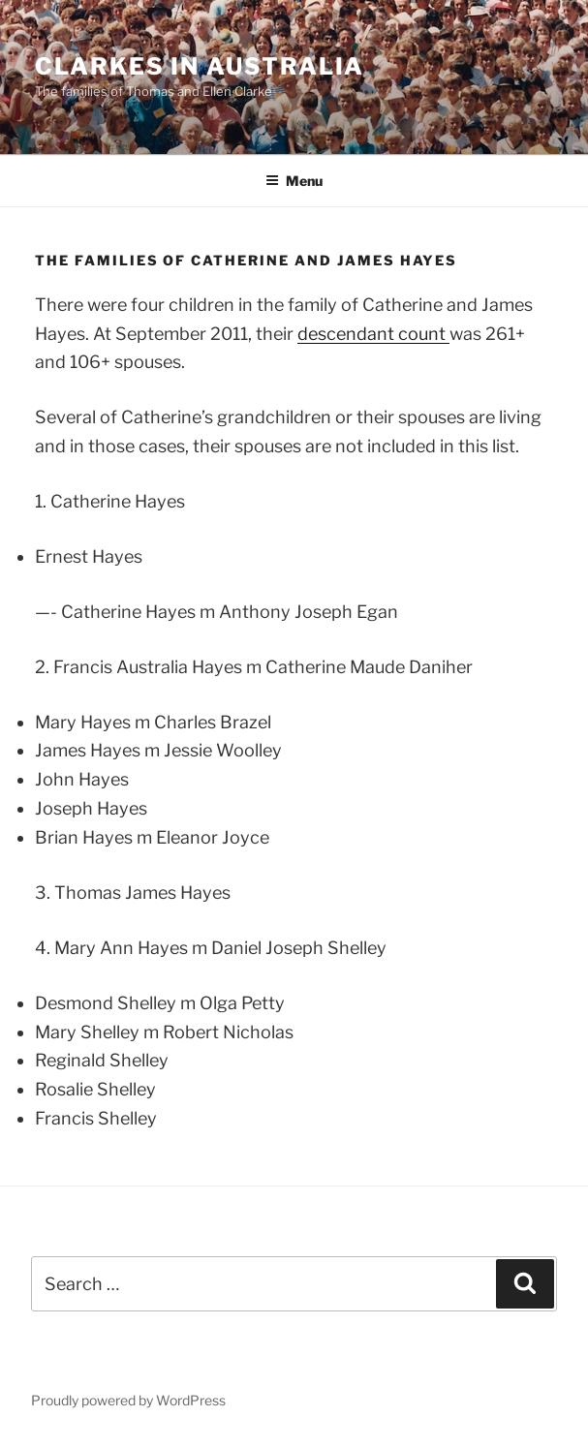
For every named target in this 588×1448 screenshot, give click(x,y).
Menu (294, 180)
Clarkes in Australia (199, 66)
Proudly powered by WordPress (128, 1400)
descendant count (373, 333)
